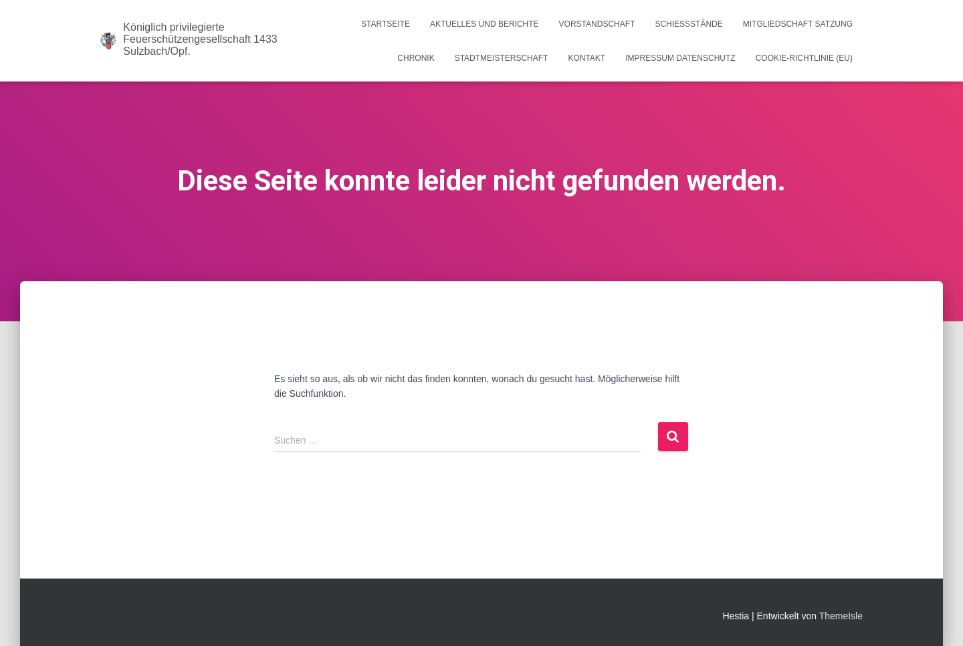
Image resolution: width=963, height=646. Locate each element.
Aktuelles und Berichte (484, 24)
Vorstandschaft (597, 24)
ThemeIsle (841, 616)
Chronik (415, 58)
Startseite (385, 24)
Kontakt (586, 58)
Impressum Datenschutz (680, 58)
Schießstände (688, 24)
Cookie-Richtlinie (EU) (804, 58)
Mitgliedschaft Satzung (798, 24)
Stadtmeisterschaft (501, 58)
